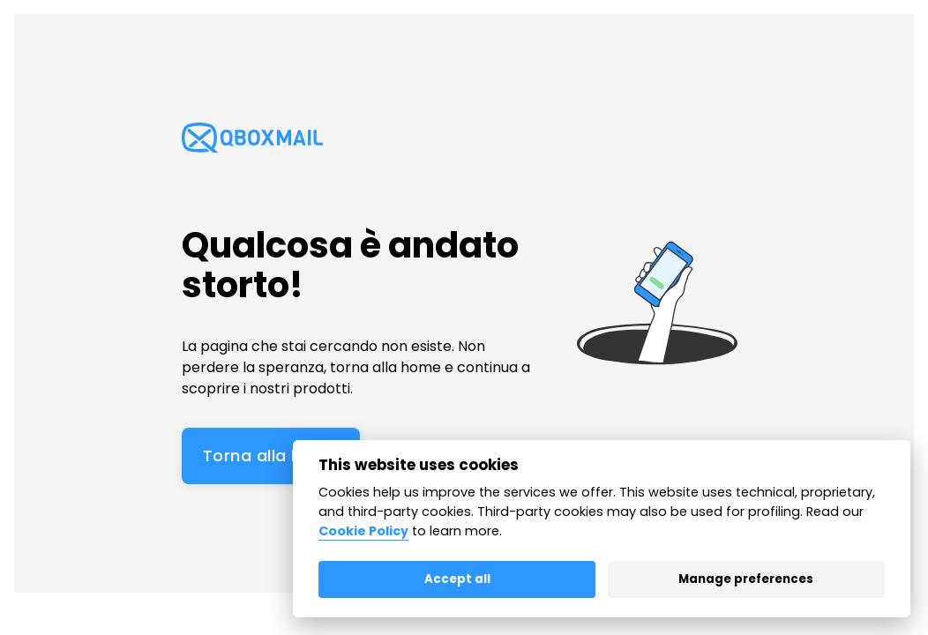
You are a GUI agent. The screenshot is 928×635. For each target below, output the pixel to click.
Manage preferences (745, 579)
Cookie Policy (363, 531)
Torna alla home (271, 455)
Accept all (457, 579)
